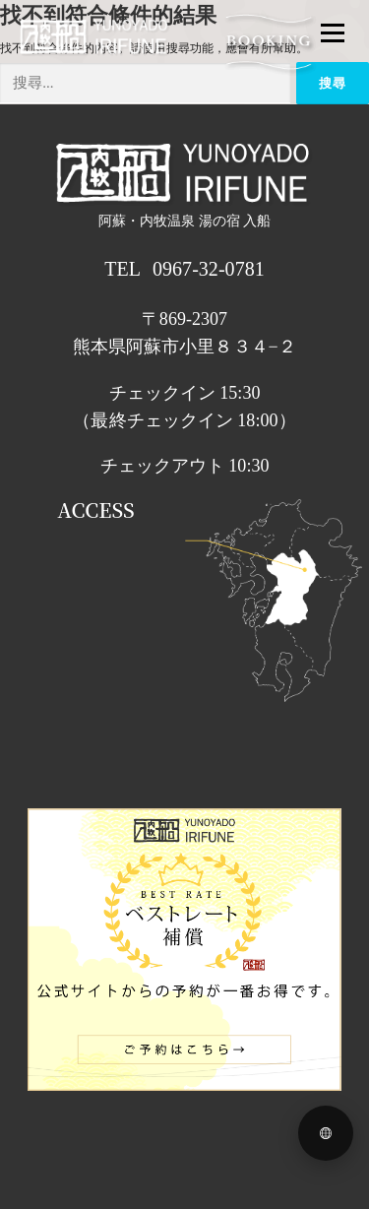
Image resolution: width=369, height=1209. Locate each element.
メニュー (332, 32)
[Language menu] (325, 1133)
